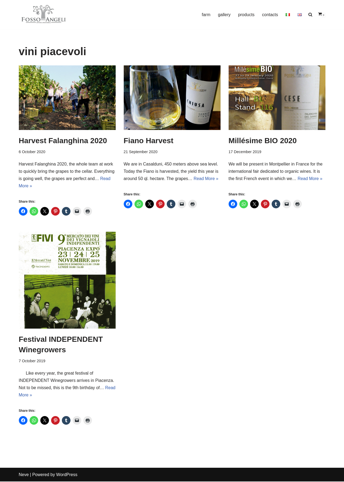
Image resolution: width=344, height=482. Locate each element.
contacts (270, 14)
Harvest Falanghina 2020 (63, 140)
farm (205, 14)
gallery (224, 14)
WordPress (66, 475)
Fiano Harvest (148, 140)
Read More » (206, 179)
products (246, 14)
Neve (24, 475)
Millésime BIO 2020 (263, 140)
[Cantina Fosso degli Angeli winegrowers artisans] (43, 14)
